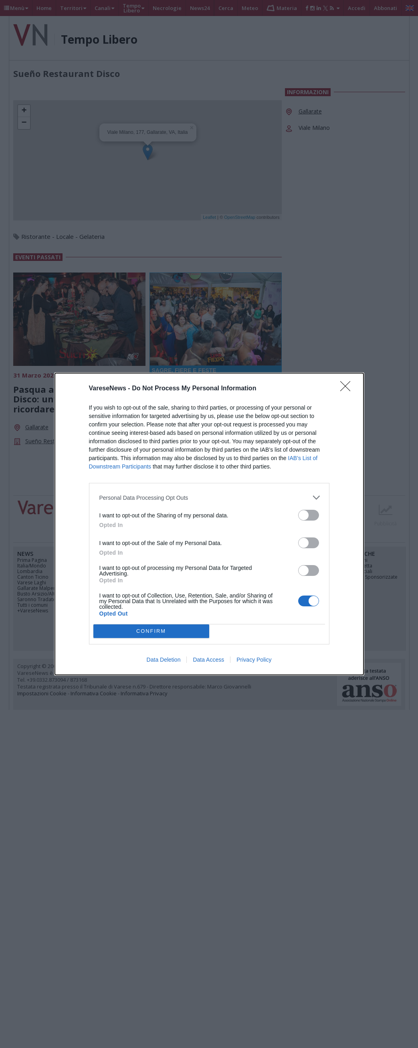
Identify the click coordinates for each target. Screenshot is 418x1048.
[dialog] (209, 524)
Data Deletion (164, 659)
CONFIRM (151, 631)
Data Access (208, 659)
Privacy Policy (253, 659)
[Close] (347, 388)
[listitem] (209, 497)
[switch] (308, 515)
